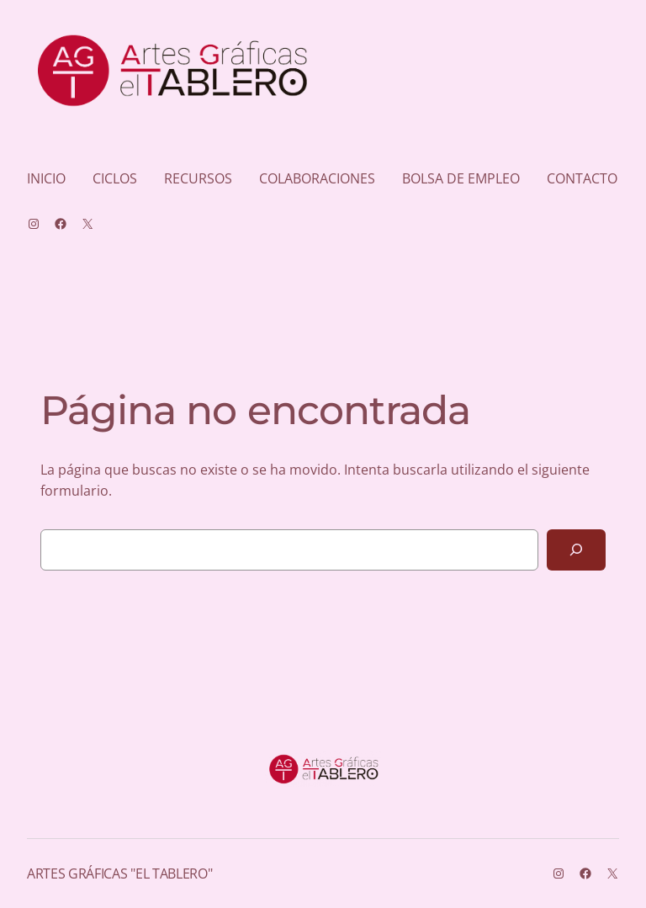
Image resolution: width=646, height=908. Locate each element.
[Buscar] (576, 550)
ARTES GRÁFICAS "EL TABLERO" (119, 873)
